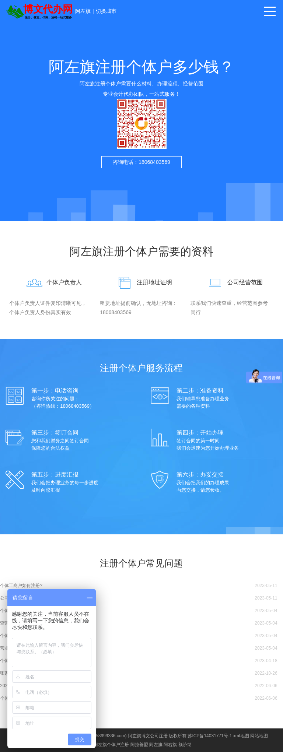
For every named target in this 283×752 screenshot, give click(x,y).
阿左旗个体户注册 (111, 744)
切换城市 (106, 11)
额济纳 (185, 744)
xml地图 (241, 735)
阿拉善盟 (139, 744)
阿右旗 (170, 744)
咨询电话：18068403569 (141, 162)
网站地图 (259, 735)
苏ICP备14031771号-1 (210, 735)
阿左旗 (83, 11)
